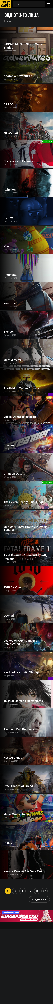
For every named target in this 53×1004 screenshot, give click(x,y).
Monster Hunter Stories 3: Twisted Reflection (26, 528)
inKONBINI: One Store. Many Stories (23, 46)
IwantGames (5, 4)
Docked (9, 615)
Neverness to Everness (19, 161)
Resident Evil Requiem (19, 729)
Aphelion (10, 189)
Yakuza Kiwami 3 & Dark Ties (23, 871)
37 (44, 891)
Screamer (10, 445)
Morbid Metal (12, 360)
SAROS (9, 104)
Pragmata (10, 274)
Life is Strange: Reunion (20, 416)
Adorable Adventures (18, 75)
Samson (9, 331)
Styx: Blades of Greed (18, 786)
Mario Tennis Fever (16, 814)
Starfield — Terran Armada (21, 388)
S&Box (8, 218)
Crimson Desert (14, 473)
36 (37, 891)
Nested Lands (13, 757)
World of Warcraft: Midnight (22, 672)
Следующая (39, 899)
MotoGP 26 (11, 132)
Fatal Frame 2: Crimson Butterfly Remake (25, 557)
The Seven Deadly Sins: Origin (24, 502)
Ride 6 (8, 842)
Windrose (10, 303)
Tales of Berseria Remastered (23, 700)
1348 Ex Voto (12, 587)
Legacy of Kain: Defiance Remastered (20, 642)
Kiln (6, 246)
